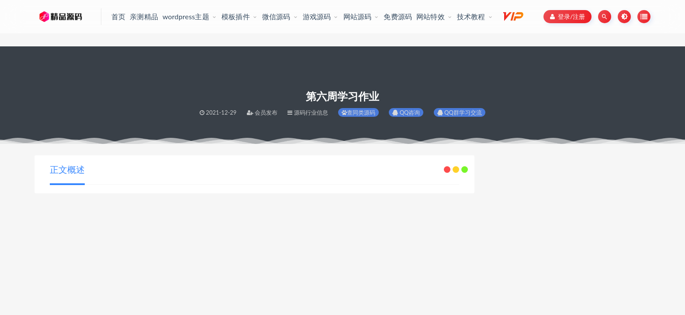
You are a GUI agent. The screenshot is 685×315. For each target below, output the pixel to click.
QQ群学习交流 (459, 112)
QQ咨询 (406, 112)
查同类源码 (358, 112)
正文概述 (67, 169)
